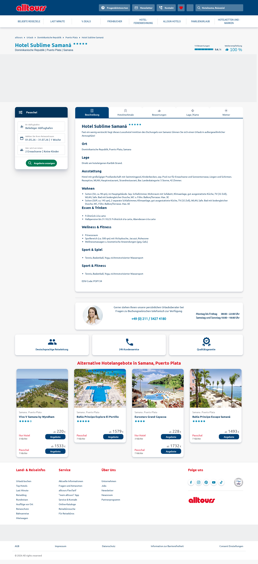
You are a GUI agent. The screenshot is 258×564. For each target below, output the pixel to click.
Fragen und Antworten (70, 485)
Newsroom (107, 494)
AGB (17, 546)
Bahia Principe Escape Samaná (211, 416)
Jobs (104, 485)
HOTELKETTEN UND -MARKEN (229, 21)
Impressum (60, 546)
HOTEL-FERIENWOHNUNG (143, 21)
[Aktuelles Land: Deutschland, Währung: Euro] (190, 7)
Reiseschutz (22, 508)
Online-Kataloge (67, 504)
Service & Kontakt (68, 499)
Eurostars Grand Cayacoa (150, 416)
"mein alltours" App (69, 494)
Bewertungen (159, 112)
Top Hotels (21, 485)
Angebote (55, 436)
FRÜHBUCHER (114, 21)
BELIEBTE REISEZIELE (29, 21)
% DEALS (86, 21)
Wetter (226, 112)
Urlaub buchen (23, 481)
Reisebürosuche (67, 508)
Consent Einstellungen (231, 546)
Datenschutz (108, 546)
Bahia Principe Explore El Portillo (98, 416)
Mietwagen (22, 518)
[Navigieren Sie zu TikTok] (221, 482)
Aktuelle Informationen (71, 481)
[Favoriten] (181, 7)
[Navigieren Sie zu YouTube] (214, 482)
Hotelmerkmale (125, 112)
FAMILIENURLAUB (200, 21)
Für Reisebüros (66, 513)
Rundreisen (22, 499)
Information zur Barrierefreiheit (167, 546)
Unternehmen (109, 481)
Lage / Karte (192, 112)
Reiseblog (21, 494)
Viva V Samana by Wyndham (36, 416)
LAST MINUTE (57, 21)
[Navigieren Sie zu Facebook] (191, 482)
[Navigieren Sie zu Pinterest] (206, 482)
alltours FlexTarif (67, 490)
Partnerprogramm (111, 499)
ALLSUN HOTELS (172, 21)
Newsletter (107, 490)
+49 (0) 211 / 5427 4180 (148, 318)
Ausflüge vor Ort (24, 504)
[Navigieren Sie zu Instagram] (199, 482)
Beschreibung (92, 112)
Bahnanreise (22, 513)
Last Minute (22, 490)
